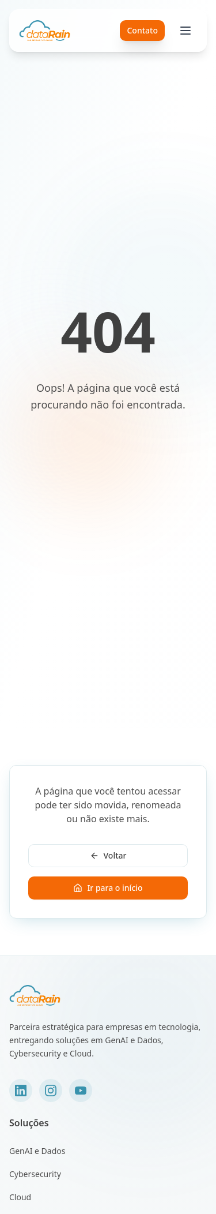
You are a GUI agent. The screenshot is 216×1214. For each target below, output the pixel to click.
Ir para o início (107, 887)
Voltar (108, 855)
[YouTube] (80, 1090)
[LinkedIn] (20, 1090)
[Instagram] (50, 1090)
